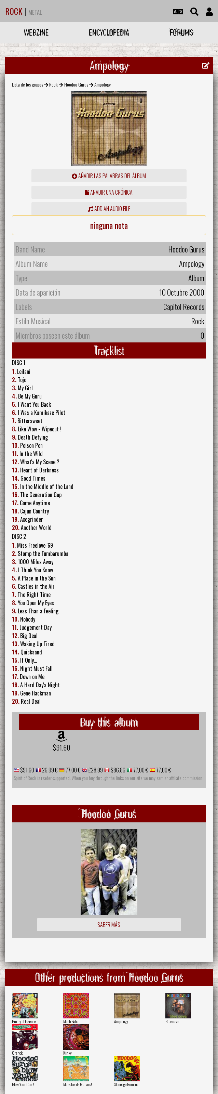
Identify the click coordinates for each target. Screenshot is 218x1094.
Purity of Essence (24, 1021)
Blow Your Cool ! (23, 1084)
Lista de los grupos (27, 84)
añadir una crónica (109, 192)
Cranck (17, 1053)
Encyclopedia (109, 32)
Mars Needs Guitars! (77, 1084)
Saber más (108, 925)
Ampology (121, 1021)
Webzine (36, 32)
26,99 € (49, 770)
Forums (181, 32)
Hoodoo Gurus (76, 84)
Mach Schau (72, 1021)
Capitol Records (183, 306)
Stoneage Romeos (126, 1084)
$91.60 (61, 747)
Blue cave (171, 1021)
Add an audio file (109, 209)
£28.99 (95, 770)
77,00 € (73, 770)
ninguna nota (109, 225)
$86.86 (117, 770)
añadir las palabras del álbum (109, 176)
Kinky (67, 1053)
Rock (53, 84)
